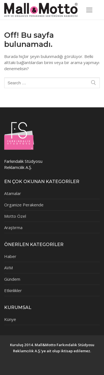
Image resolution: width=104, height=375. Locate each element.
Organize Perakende (24, 204)
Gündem (12, 279)
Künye (10, 319)
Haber (10, 256)
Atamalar (12, 193)
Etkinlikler (13, 290)
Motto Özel (15, 216)
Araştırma (13, 227)
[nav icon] (89, 9)
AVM (8, 267)
